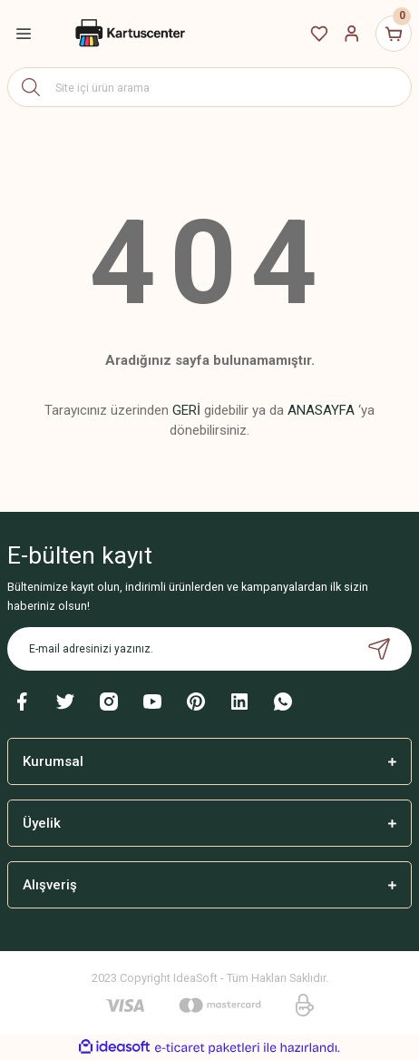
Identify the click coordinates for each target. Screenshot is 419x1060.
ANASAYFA (321, 410)
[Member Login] (352, 33)
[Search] (209, 87)
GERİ (186, 410)
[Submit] (379, 649)
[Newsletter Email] (209, 649)
